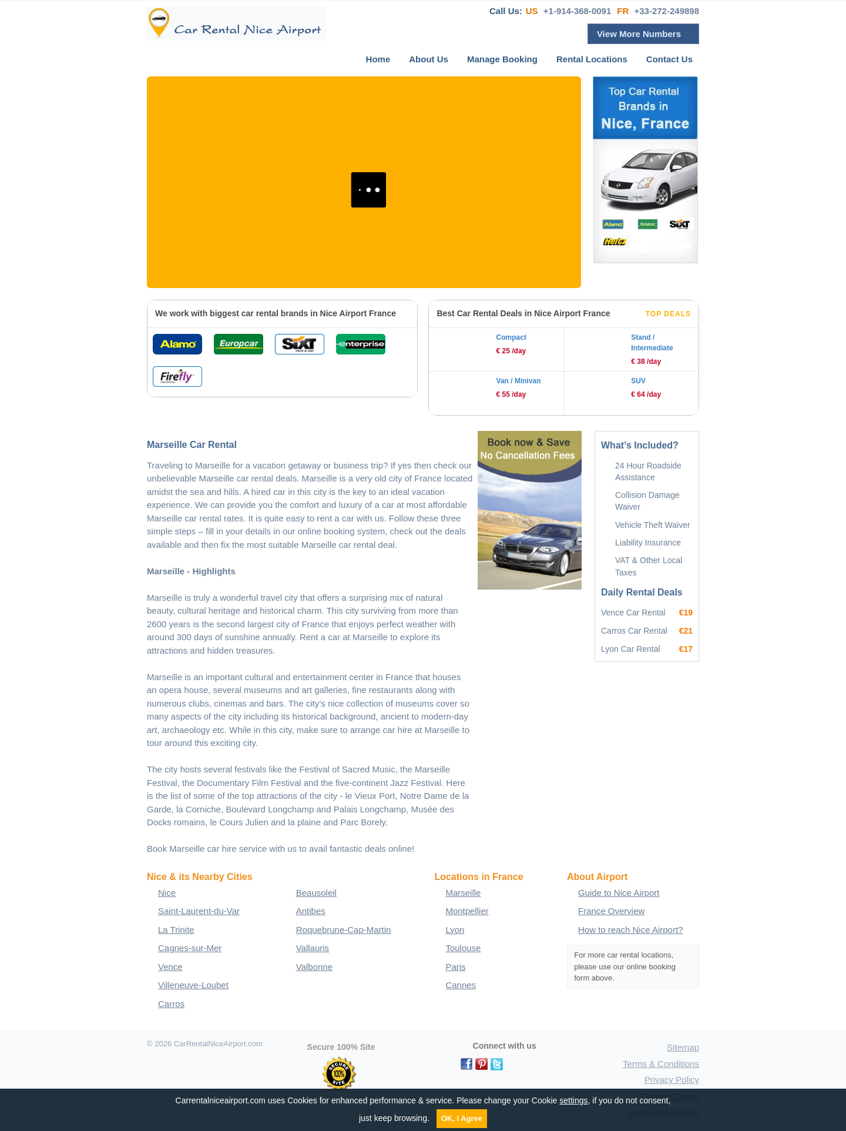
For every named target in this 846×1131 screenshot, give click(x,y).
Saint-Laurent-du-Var (199, 911)
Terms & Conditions (661, 1064)
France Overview (611, 911)
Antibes (310, 911)
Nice (167, 893)
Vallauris (312, 948)
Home (378, 59)
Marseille (463, 893)
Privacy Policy (671, 1080)
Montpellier (466, 911)
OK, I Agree (461, 1118)
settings (573, 1100)
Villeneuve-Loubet (193, 985)
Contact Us (669, 59)
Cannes (460, 985)
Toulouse (463, 948)
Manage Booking (502, 59)
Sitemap (683, 1047)
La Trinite (176, 930)
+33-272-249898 (666, 11)
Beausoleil (316, 893)
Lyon (454, 930)
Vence (170, 967)
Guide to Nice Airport (618, 893)
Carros (171, 1004)
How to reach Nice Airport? (630, 930)
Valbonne (314, 967)
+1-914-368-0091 (577, 11)
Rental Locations (591, 59)
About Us (428, 59)
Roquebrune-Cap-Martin (343, 930)
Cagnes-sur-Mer (189, 948)
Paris (455, 967)
